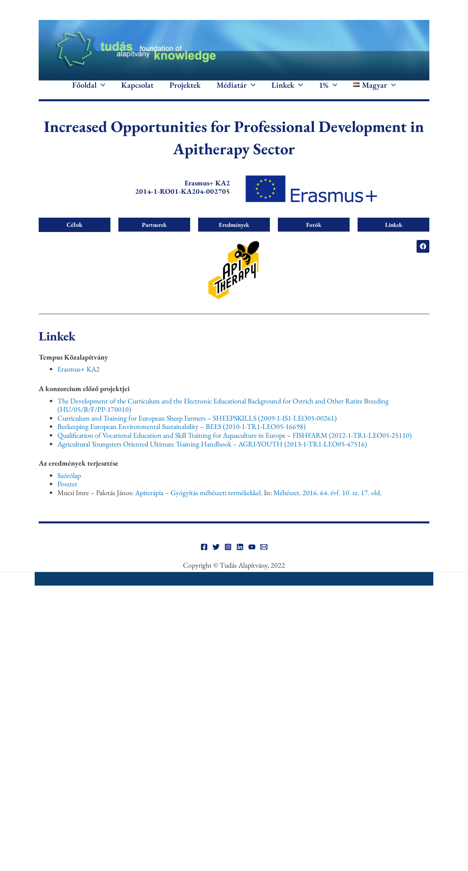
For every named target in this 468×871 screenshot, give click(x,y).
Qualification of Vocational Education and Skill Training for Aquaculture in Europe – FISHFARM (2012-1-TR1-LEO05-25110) (234, 446)
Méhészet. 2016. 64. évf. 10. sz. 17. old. (327, 504)
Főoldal (88, 91)
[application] (100, 90)
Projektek (185, 91)
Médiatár (236, 91)
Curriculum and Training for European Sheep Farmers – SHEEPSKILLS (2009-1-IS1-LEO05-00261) (197, 429)
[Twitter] (216, 558)
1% (328, 91)
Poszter (67, 495)
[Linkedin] (240, 558)
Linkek (287, 91)
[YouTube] (252, 558)
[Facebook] (204, 558)
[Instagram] (228, 558)
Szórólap (69, 487)
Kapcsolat (137, 91)
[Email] (263, 558)
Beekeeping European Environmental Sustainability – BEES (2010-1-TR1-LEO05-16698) (181, 438)
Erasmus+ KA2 (78, 380)
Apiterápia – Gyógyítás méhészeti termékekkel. (198, 504)
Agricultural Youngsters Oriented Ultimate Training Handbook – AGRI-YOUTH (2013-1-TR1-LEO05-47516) (212, 455)
